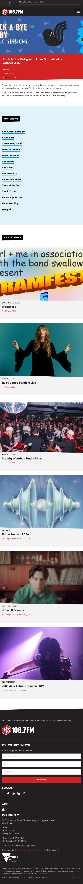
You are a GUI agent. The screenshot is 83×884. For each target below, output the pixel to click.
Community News (12, 143)
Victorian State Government (30, 849)
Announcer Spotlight (13, 131)
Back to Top (76, 877)
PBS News (7, 167)
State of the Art (10, 185)
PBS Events (9, 70)
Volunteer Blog (10, 203)
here (9, 845)
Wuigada (7, 209)
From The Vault (10, 155)
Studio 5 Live (9, 191)
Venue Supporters (12, 197)
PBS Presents (9, 173)
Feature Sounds (11, 149)
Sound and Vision (12, 179)
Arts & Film (8, 137)
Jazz (18, 78)
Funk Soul (9, 78)
